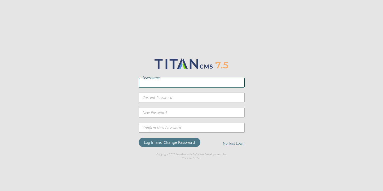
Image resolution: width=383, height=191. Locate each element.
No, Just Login (234, 143)
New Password (155, 112)
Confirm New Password (162, 127)
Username (151, 77)
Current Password (157, 97)
